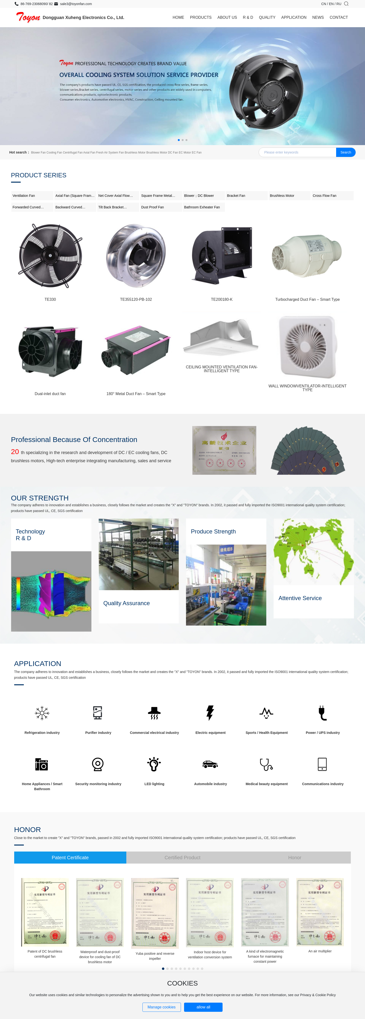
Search (345, 152)
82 (50, 4)
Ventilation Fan (24, 196)
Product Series (39, 175)
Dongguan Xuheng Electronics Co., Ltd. (83, 17)
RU (338, 4)
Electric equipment (211, 733)
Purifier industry (98, 733)
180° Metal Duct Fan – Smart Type (136, 394)
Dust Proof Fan (152, 207)
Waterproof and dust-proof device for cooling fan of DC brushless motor (100, 957)
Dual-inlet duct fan (50, 394)
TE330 (50, 299)
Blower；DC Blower (199, 196)
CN (324, 4)
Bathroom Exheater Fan (202, 207)
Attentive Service (300, 598)
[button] (179, 140)
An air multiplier (320, 951)
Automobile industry (210, 784)
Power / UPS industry (323, 733)
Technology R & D (30, 534)
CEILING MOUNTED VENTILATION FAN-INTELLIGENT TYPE (222, 369)
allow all (203, 1007)
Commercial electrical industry (154, 733)
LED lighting (154, 784)
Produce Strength (213, 531)
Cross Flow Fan (324, 196)
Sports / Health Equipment (267, 733)
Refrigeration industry (42, 733)
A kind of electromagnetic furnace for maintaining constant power (265, 956)
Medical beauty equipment (267, 784)
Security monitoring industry (98, 784)
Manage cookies (161, 1007)
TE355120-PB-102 (136, 299)
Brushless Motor (282, 196)
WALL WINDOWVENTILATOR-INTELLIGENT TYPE (307, 388)
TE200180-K (222, 299)
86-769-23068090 (30, 4)
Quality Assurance (126, 603)
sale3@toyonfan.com (73, 4)
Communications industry (323, 784)
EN (331, 4)
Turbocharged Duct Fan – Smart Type (307, 299)
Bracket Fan (236, 196)
